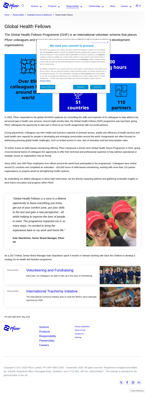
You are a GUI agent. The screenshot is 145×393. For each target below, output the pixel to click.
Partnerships (46, 340)
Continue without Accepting (99, 42)
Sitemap (78, 337)
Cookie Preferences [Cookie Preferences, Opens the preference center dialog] (47, 87)
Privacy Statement (82, 327)
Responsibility (47, 336)
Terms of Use (80, 330)
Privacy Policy (45, 81)
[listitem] (127, 6)
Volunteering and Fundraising (49, 270)
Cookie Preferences (137, 391)
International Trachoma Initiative (52, 291)
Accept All (80, 87)
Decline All (97, 87)
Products (44, 331)
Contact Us (79, 334)
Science (44, 327)
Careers (44, 345)
